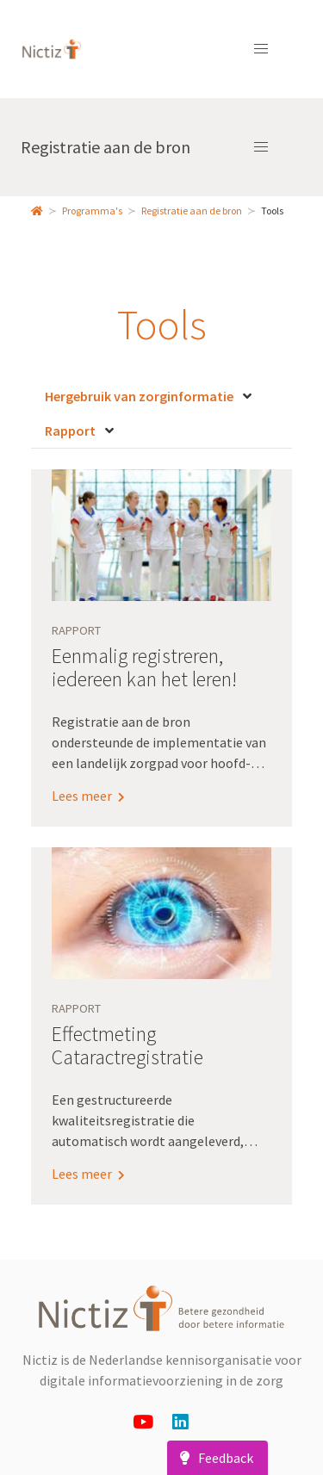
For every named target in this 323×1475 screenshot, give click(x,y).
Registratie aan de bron (105, 147)
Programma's (92, 210)
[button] (261, 49)
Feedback (213, 1457)
